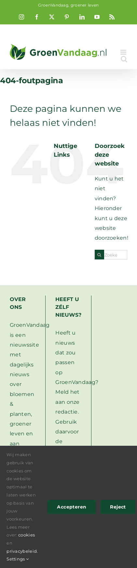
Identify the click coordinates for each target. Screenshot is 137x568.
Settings (18, 558)
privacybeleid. (22, 551)
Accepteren (71, 507)
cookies (26, 534)
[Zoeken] (99, 254)
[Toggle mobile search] (124, 59)
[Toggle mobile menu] (123, 52)
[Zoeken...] (111, 254)
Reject (118, 507)
